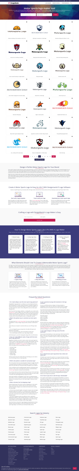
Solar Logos (58, 431)
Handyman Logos (43, 417)
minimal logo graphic (61, 369)
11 (39, 156)
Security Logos (58, 429)
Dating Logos (26, 419)
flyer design (26, 399)
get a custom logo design (20, 321)
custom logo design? (36, 200)
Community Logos (11, 434)
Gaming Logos (27, 436)
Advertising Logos (11, 417)
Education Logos (27, 421)
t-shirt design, (63, 242)
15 (50, 156)
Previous (26, 156)
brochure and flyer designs (45, 362)
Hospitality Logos (43, 419)
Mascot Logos (42, 434)
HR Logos (42, 421)
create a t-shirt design (45, 392)
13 (44, 156)
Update (55, 14)
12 (42, 156)
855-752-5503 (61, 0)
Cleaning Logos (11, 431)
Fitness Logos (26, 431)
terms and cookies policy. (24, 469)
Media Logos (42, 436)
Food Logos (26, 434)
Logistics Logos (43, 431)
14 (47, 156)
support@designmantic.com (46, 327)
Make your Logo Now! (39, 159)
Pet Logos (57, 419)
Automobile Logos (11, 424)
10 (36, 156)
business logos (12, 369)
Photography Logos (59, 421)
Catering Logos (11, 429)
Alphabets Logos (11, 421)
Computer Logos (11, 439)
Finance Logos (26, 429)
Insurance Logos (43, 424)
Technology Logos (59, 439)
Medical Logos (42, 439)
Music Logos (58, 417)
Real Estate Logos (59, 424)
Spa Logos (58, 434)
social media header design (45, 350)
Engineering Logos (27, 424)
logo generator (12, 312)
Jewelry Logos (42, 426)
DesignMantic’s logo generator (21, 343)
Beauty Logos (10, 426)
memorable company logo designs (56, 324)
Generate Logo (39, 219)
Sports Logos (58, 436)
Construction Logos (27, 417)
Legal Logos (42, 429)
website (45, 391)
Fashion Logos (27, 426)
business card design (18, 399)
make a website (65, 349)
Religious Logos (59, 426)
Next (54, 156)
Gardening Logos (27, 439)
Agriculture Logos (11, 419)
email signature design (55, 350)
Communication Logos (12, 436)
